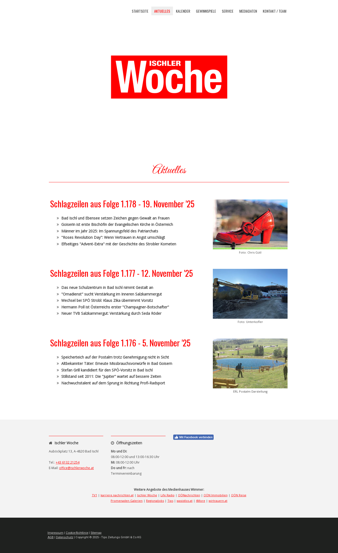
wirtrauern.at (218, 501)
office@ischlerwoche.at (76, 468)
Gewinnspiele (206, 11)
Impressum (55, 533)
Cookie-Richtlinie (77, 533)
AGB (51, 537)
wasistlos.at (185, 501)
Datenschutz (64, 537)
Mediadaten (248, 11)
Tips (170, 501)
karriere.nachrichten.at (117, 495)
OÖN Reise (238, 495)
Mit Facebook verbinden (193, 437)
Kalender (183, 11)
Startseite (140, 11)
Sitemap (96, 533)
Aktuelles (162, 11)
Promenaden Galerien (127, 501)
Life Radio (168, 495)
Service (227, 11)
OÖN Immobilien (216, 495)
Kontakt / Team (274, 11)
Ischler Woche (147, 495)
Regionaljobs (155, 501)
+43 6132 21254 (67, 462)
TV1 (94, 495)
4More (200, 501)
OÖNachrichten (189, 495)
